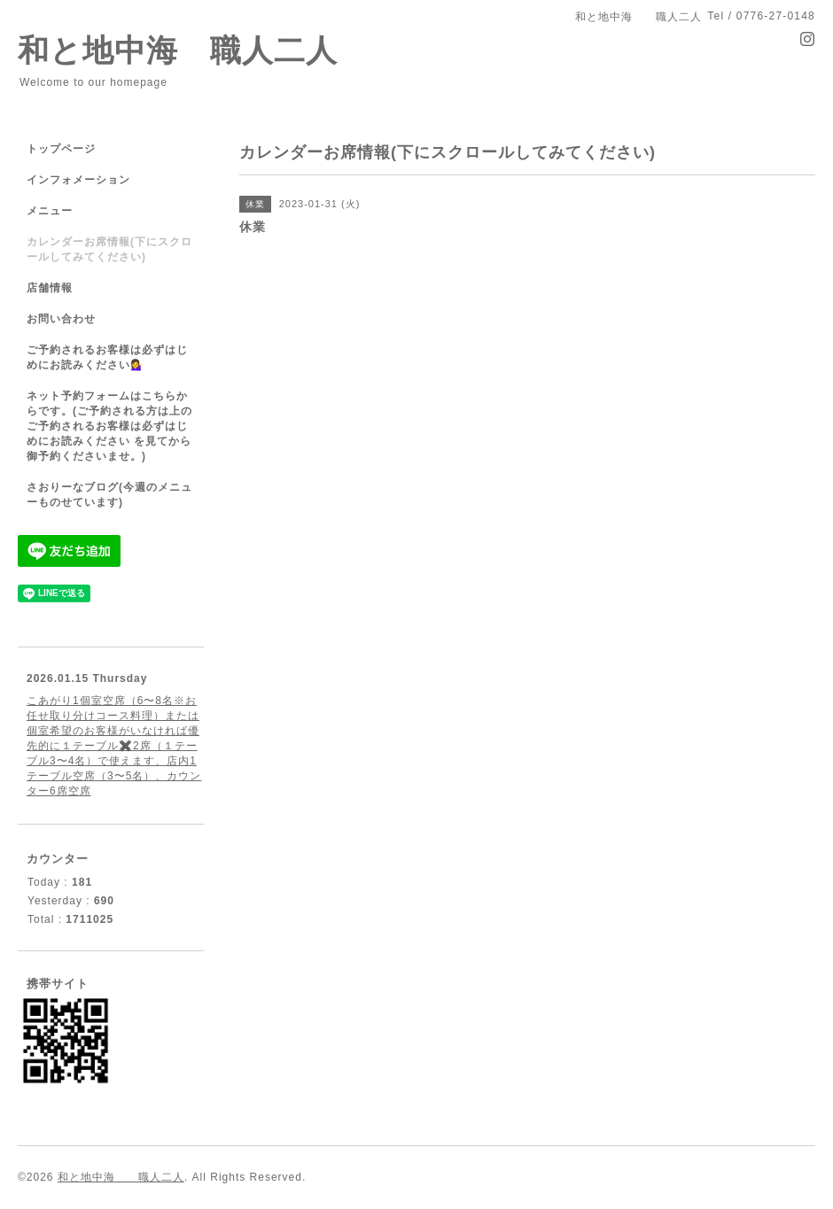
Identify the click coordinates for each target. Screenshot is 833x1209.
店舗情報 (50, 288)
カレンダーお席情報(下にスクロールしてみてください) (109, 249)
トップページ (61, 149)
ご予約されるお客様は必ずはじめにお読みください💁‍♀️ (107, 357)
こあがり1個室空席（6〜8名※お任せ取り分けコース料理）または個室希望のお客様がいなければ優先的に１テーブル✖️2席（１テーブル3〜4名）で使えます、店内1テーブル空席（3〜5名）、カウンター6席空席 (114, 745)
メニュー (50, 211)
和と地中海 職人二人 (178, 50)
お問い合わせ (61, 319)
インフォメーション (78, 180)
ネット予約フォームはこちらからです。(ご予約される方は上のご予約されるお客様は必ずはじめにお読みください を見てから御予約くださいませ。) (109, 426)
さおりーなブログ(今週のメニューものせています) (109, 494)
